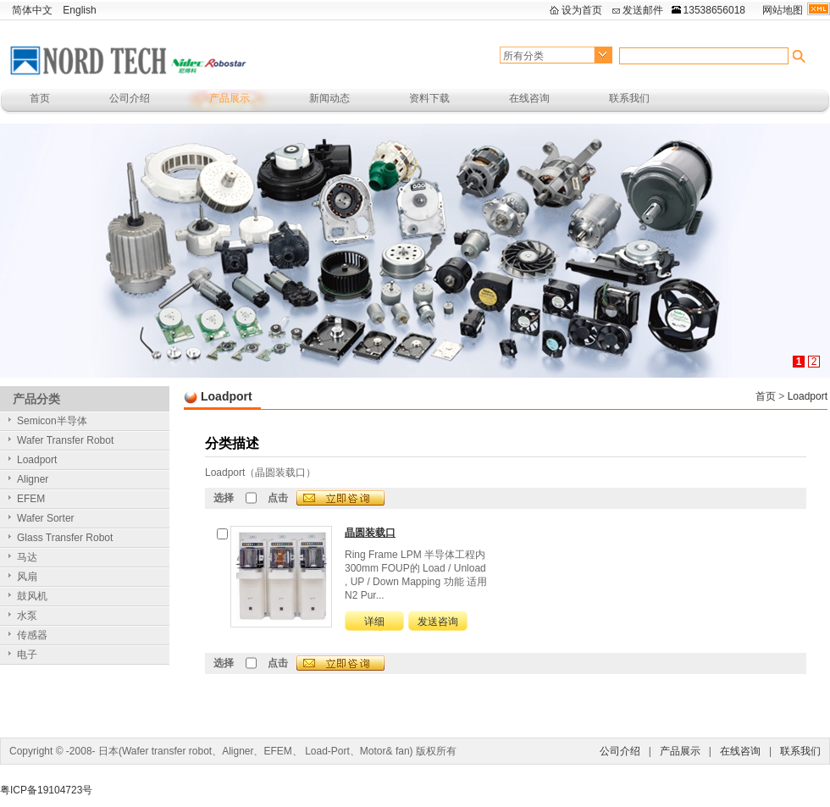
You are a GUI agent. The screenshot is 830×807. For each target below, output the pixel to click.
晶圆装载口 (370, 533)
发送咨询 (438, 621)
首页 (40, 98)
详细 (374, 621)
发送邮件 (642, 10)
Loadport (807, 396)
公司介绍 (129, 98)
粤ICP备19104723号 (46, 790)
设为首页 (582, 10)
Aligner (32, 479)
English (79, 10)
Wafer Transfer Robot (65, 440)
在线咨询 (529, 98)
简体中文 (32, 10)
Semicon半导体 (52, 421)
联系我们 (629, 98)
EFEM (31, 499)
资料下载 (429, 98)
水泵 (27, 616)
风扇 (27, 577)
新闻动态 (329, 98)
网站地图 (782, 10)
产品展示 (229, 98)
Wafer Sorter (46, 518)
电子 (27, 655)
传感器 (32, 635)
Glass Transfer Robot (65, 538)
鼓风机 (32, 596)
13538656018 (714, 10)
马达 (27, 557)
